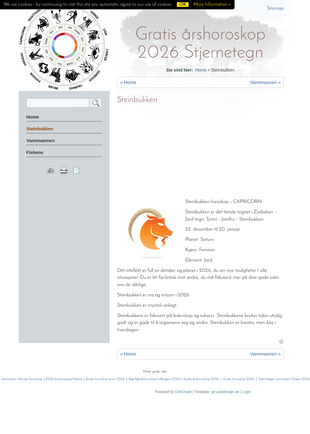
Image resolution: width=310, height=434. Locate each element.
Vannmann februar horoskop (21, 379)
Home (200, 70)
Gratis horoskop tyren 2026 (105, 379)
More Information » (212, 4)
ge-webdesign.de (225, 392)
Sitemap (275, 8)
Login (246, 392)
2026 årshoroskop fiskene (64, 379)
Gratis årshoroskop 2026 (201, 379)
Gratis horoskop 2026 (238, 379)
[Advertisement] (200, 152)
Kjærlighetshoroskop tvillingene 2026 (154, 379)
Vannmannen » (265, 82)
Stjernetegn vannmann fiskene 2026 (284, 379)
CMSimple (183, 392)
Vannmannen (40, 140)
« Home (128, 82)
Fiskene (34, 152)
